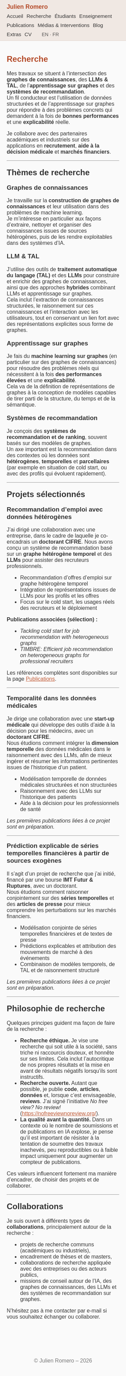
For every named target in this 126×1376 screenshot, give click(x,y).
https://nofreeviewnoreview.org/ (59, 1113)
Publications (20, 25)
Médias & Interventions (64, 25)
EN (45, 34)
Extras (14, 34)
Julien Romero (27, 6)
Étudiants (65, 16)
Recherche (39, 16)
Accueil (15, 16)
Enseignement (95, 16)
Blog (98, 25)
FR (55, 34)
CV (28, 34)
